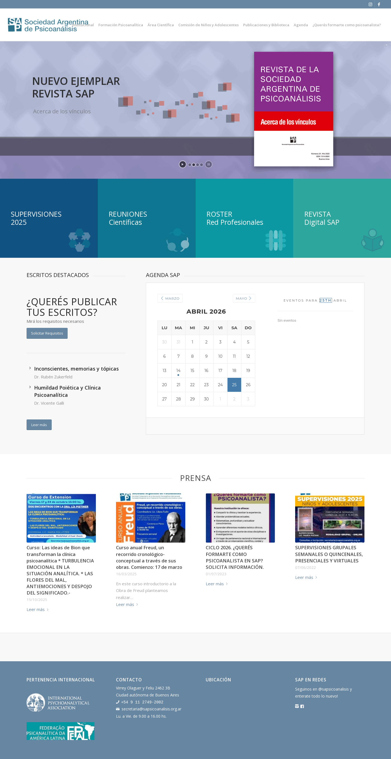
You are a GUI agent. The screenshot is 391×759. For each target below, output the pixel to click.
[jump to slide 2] (194, 165)
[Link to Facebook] (379, 4)
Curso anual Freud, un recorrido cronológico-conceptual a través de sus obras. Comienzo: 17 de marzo (149, 557)
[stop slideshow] (208, 164)
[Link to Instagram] (370, 4)
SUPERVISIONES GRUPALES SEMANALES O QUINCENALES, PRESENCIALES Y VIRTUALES (329, 554)
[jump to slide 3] (198, 165)
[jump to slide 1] (190, 165)
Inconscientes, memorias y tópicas (76, 368)
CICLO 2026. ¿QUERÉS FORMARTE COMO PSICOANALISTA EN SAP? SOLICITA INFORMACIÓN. (235, 557)
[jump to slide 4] (201, 165)
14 (178, 370)
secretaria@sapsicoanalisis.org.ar (151, 708)
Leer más (39, 609)
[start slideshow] (182, 164)
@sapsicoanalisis (333, 689)
